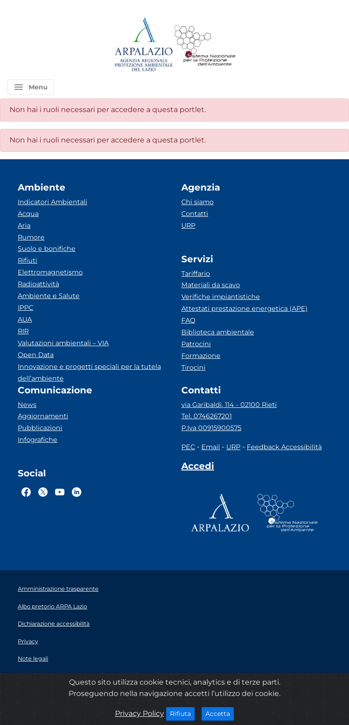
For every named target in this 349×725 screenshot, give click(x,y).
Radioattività (38, 284)
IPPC (25, 308)
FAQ (188, 320)
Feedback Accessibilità (284, 447)
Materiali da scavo (210, 285)
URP (188, 225)
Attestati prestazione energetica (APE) (244, 308)
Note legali (33, 658)
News (27, 405)
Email (210, 447)
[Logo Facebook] (26, 491)
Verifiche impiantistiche (220, 297)
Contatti (194, 214)
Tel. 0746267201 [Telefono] (206, 416)
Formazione (200, 356)
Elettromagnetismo (50, 272)
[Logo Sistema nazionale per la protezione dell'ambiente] (205, 45)
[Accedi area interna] (197, 467)
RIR (23, 331)
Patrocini (196, 344)
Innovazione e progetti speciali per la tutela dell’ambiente (89, 372)
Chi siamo (197, 202)
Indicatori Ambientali (52, 202)
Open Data (36, 355)
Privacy (28, 641)
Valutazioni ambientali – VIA (63, 343)
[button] (30, 87)
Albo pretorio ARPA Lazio (52, 606)
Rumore (31, 237)
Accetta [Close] (219, 713)
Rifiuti (27, 260)
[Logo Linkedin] (76, 491)
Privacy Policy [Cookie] (139, 713)
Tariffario (195, 273)
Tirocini (193, 367)
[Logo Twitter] (43, 491)
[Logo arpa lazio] (143, 45)
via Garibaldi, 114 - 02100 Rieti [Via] (229, 405)
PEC (188, 447)
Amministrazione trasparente (58, 588)
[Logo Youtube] (59, 491)
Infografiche (37, 440)
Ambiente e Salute (49, 296)
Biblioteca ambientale (217, 332)
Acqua (28, 214)
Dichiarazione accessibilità (54, 623)
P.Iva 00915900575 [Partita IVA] (211, 428)
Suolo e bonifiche (46, 249)
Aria (24, 225)
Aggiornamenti (43, 416)
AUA (25, 319)
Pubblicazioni (40, 428)
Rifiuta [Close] (182, 713)
